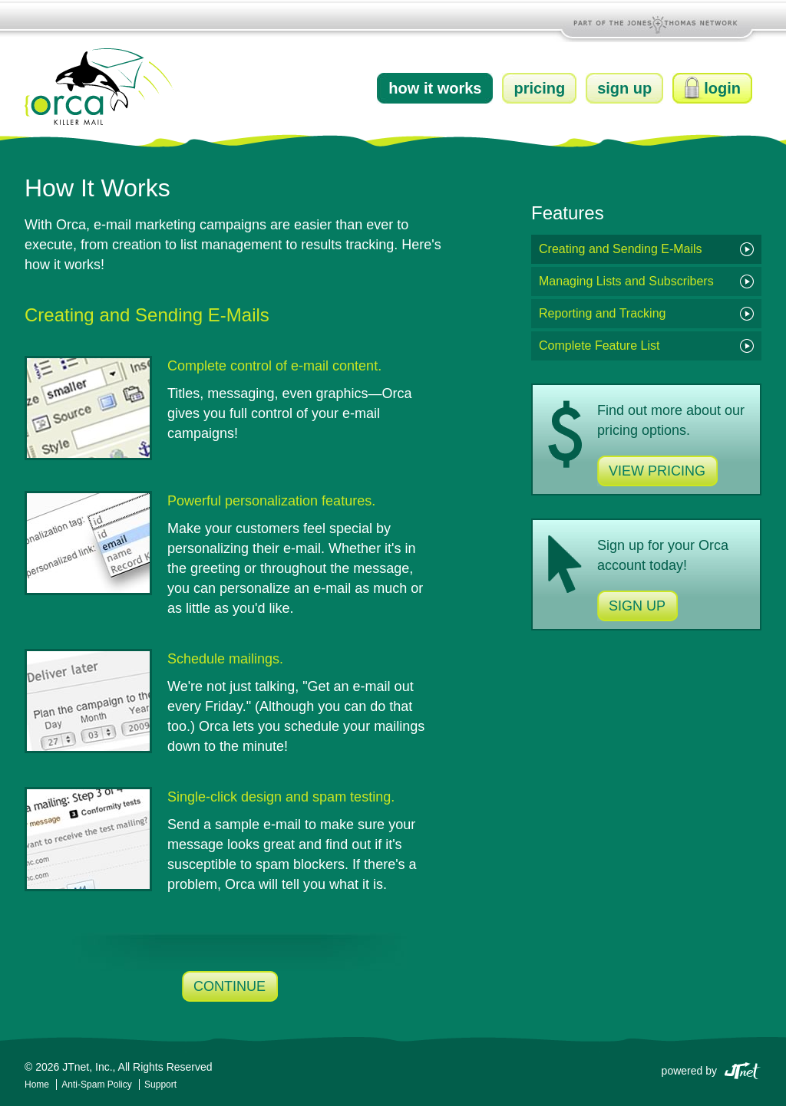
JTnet (742, 1069)
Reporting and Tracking (602, 313)
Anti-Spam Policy (97, 1084)
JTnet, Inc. (87, 1067)
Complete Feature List (599, 345)
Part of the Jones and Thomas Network (657, 23)
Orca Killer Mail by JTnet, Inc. (99, 86)
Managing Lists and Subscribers (626, 281)
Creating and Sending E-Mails (620, 248)
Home (37, 1084)
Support (160, 1084)
